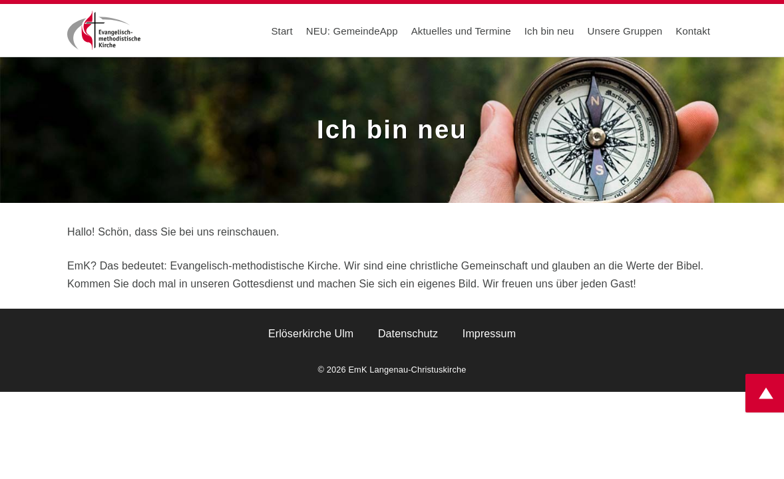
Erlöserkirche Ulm (310, 333)
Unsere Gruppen (625, 31)
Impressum (489, 333)
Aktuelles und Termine (461, 31)
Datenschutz (408, 333)
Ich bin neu (549, 31)
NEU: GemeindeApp (352, 31)
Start (281, 31)
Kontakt (693, 31)
